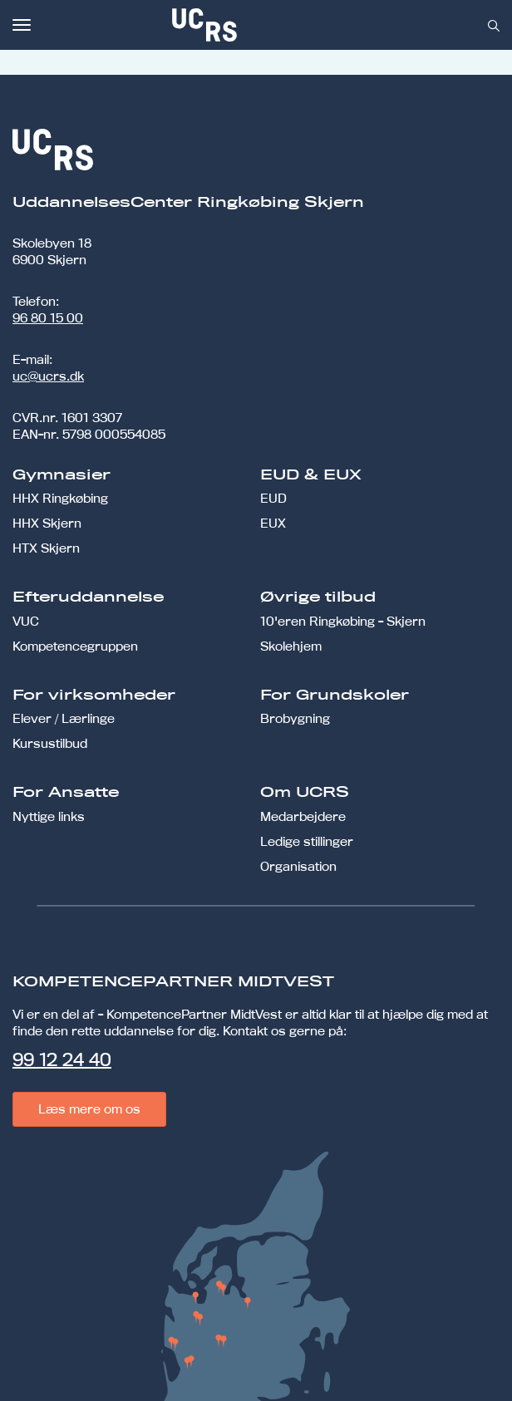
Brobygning (295, 718)
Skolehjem (291, 646)
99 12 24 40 (61, 1059)
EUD (273, 498)
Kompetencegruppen (75, 646)
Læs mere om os (89, 1109)
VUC (25, 621)
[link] (259, 25)
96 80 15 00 (47, 318)
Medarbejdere (303, 816)
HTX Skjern (46, 548)
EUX (273, 523)
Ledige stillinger (306, 841)
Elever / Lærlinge (63, 718)
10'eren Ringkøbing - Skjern (343, 621)
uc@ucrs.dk (48, 376)
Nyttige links (48, 816)
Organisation (298, 866)
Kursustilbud (49, 743)
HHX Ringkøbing (60, 498)
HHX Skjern (46, 523)
